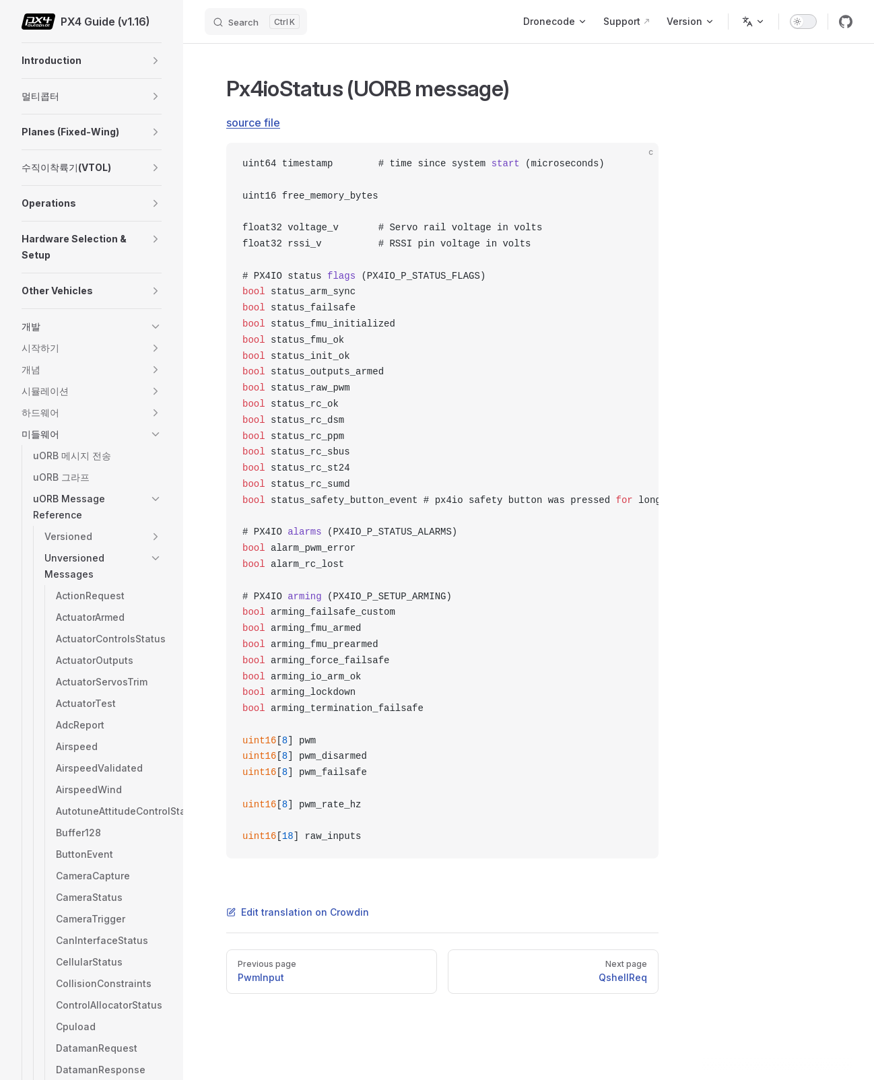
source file (253, 122)
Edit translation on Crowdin (297, 912)
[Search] (256, 21)
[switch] (803, 21)
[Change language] (753, 21)
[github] (846, 21)
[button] (155, 60)
